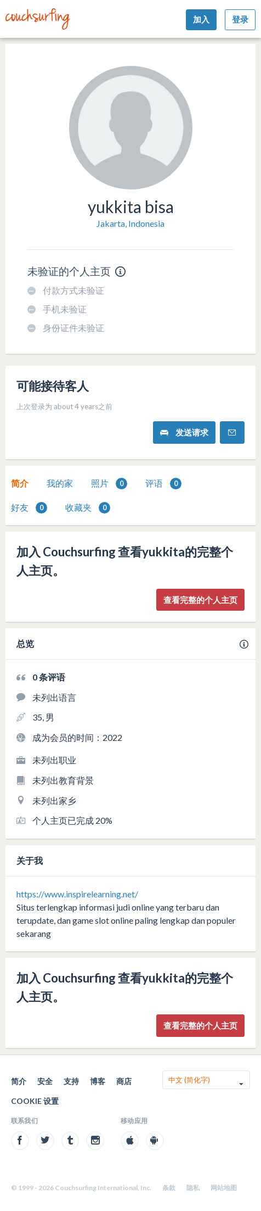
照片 (109, 483)
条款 (168, 1188)
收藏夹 (87, 508)
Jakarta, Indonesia (130, 223)
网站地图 (224, 1188)
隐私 (193, 1188)
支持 (71, 1081)
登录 (240, 19)
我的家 (60, 483)
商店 (124, 1081)
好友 (29, 508)
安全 (45, 1081)
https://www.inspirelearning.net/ (77, 894)
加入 (201, 19)
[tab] (20, 483)
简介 (20, 483)
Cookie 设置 (35, 1101)
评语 (163, 483)
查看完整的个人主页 (200, 600)
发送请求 (184, 432)
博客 (97, 1081)
